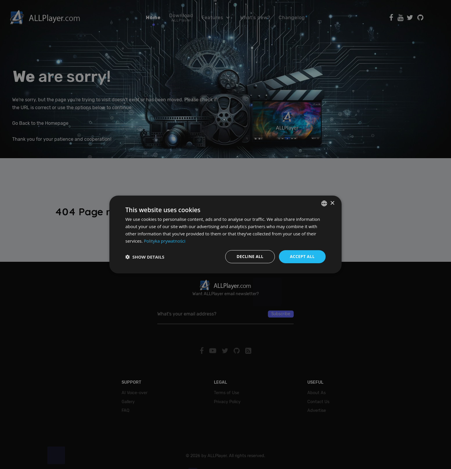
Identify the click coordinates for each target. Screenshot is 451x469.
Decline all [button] (250, 256)
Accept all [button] (302, 256)
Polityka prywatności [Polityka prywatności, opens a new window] (164, 241)
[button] (144, 256)
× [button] (332, 203)
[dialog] (225, 234)
